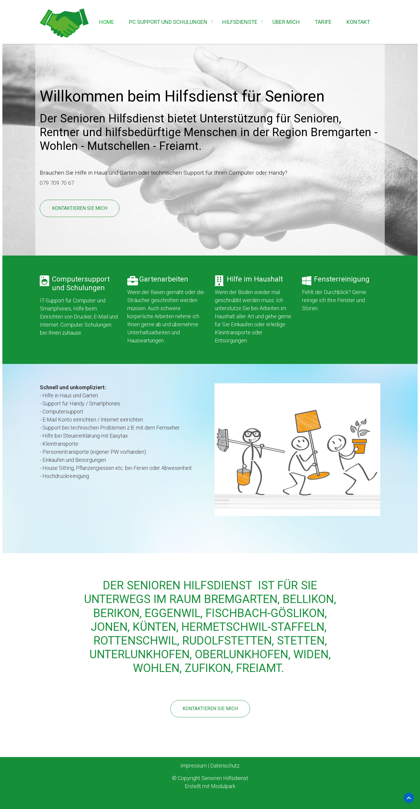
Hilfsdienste (239, 22)
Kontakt (358, 22)
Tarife (323, 22)
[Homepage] (64, 23)
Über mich (286, 22)
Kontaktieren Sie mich (79, 208)
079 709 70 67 (58, 182)
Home (106, 22)
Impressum (193, 765)
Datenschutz (225, 765)
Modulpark (223, 785)
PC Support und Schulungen (168, 22)
